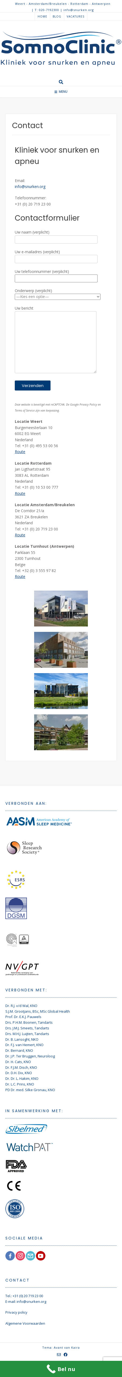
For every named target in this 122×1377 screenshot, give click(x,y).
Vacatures (75, 16)
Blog (57, 16)
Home (42, 16)
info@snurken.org (30, 186)
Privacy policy (16, 1312)
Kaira (75, 1347)
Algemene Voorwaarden (25, 1323)
